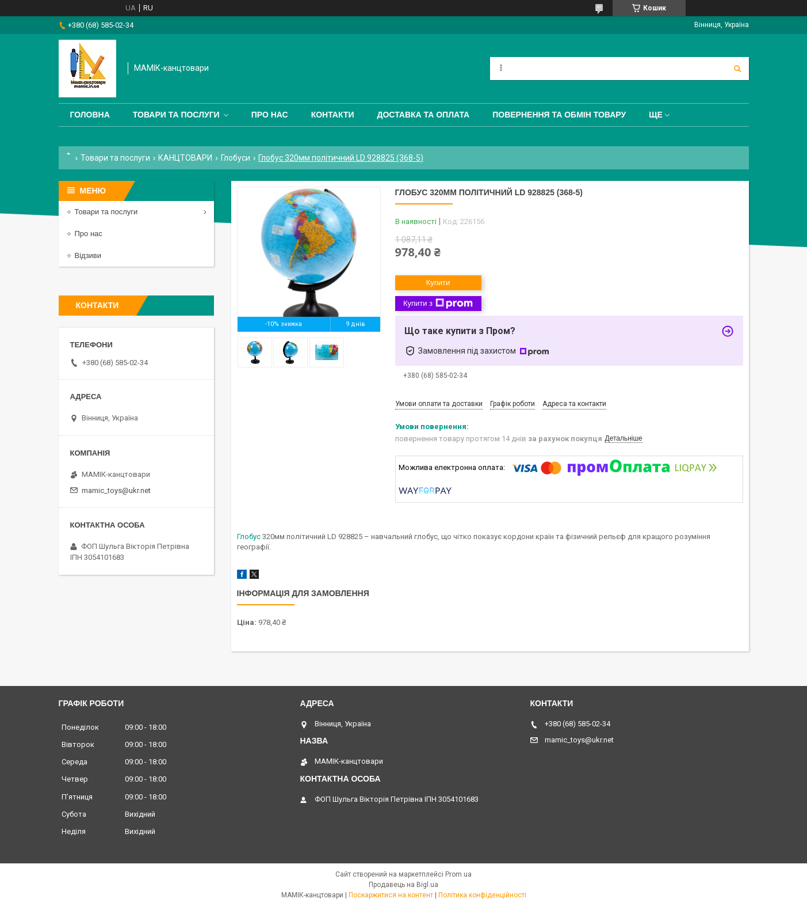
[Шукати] (737, 68)
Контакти (332, 114)
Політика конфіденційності (482, 895)
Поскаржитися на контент (391, 895)
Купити (438, 282)
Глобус (249, 536)
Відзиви (88, 255)
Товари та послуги (176, 114)
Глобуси (235, 157)
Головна (90, 114)
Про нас (269, 114)
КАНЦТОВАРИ (185, 157)
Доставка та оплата (423, 114)
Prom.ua (458, 874)
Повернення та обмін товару (559, 114)
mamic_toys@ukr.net (116, 490)
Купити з (438, 303)
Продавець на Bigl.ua (403, 885)
